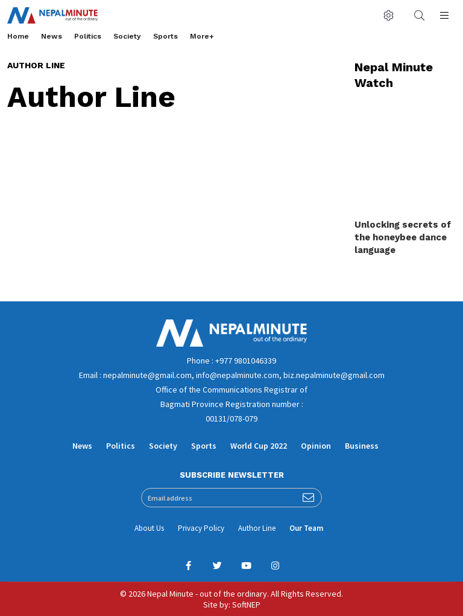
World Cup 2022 (258, 445)
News (51, 36)
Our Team (306, 528)
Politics (87, 36)
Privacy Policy (201, 528)
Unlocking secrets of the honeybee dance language (402, 237)
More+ (202, 36)
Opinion (316, 445)
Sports (165, 36)
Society (127, 36)
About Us (149, 528)
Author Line (257, 528)
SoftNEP (246, 604)
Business (362, 445)
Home (18, 36)
